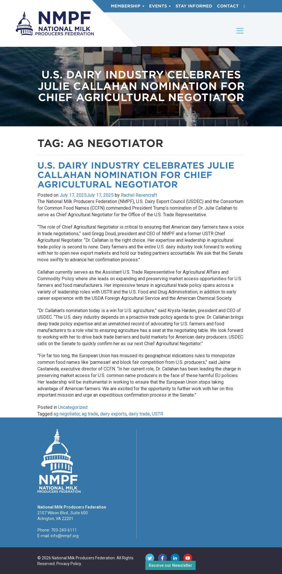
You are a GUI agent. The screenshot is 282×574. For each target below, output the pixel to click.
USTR (157, 414)
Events (160, 6)
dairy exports (113, 414)
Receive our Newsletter (170, 565)
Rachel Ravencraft (139, 195)
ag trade (90, 414)
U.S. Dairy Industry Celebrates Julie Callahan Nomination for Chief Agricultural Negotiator (135, 175)
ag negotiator (67, 414)
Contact (228, 6)
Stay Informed (194, 6)
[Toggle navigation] (240, 35)
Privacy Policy (68, 563)
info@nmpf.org (65, 536)
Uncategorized (72, 407)
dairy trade (139, 414)
